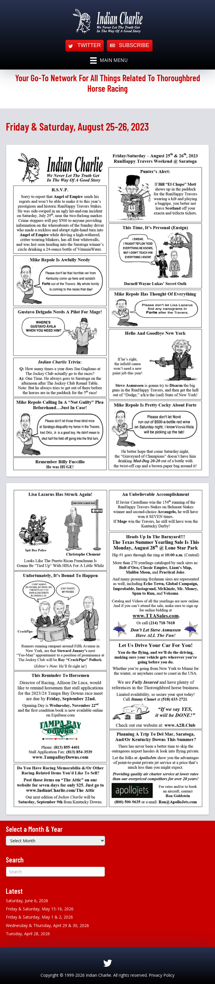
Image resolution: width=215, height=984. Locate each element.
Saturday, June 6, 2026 (27, 900)
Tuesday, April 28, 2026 (28, 933)
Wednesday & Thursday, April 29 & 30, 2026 (47, 925)
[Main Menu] (108, 60)
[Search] (55, 872)
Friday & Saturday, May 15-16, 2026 (40, 909)
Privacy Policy (161, 975)
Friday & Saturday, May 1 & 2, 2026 (39, 917)
